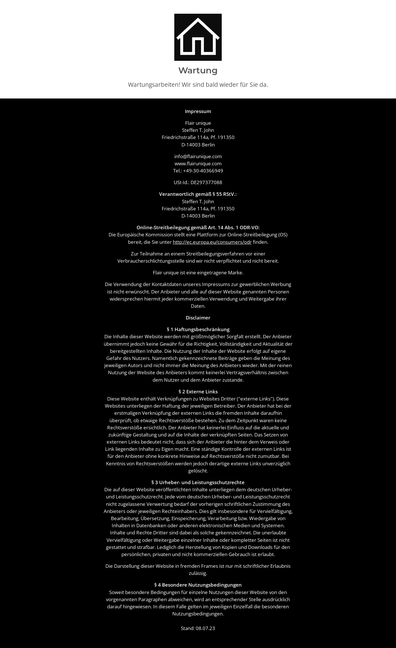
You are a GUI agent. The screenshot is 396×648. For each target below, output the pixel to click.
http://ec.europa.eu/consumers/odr (212, 242)
